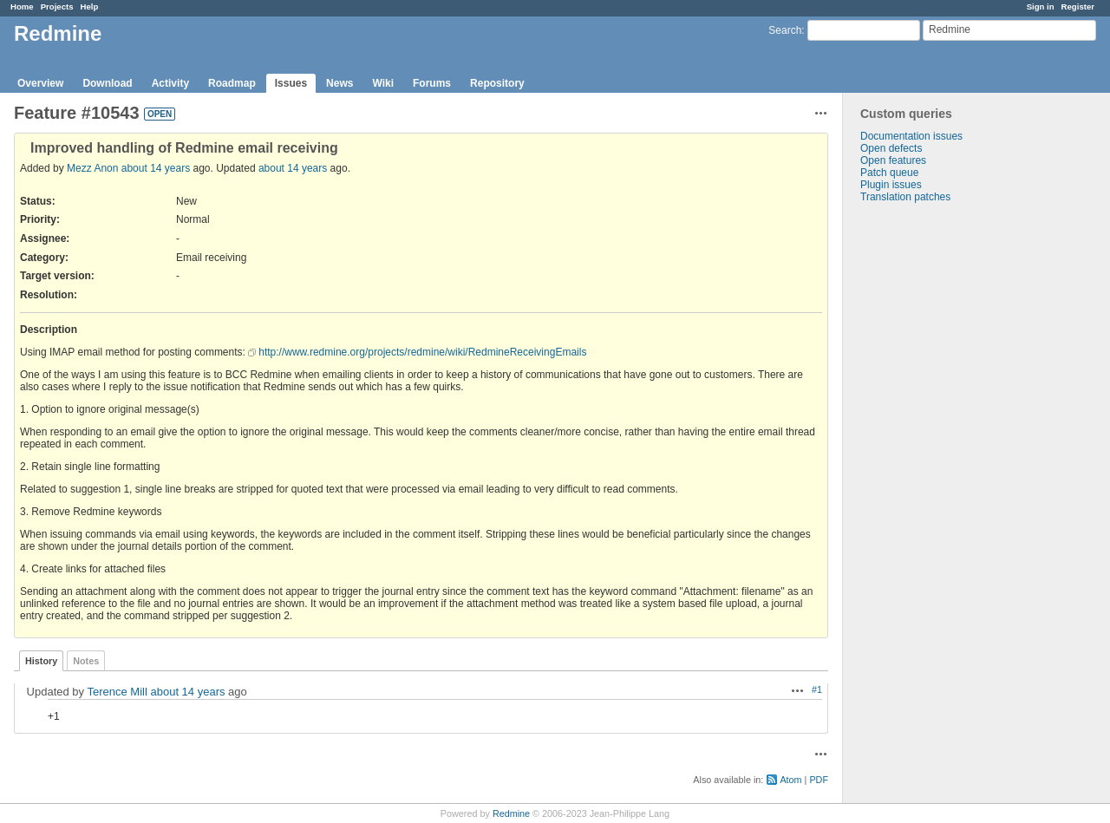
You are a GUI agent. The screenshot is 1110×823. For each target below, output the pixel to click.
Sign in (1040, 6)
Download (107, 83)
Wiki (383, 83)
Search (784, 30)
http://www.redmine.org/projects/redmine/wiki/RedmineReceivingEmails (422, 352)
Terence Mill (117, 691)
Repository (497, 83)
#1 (817, 689)
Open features (893, 160)
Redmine (511, 813)
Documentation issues (911, 136)
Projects (57, 6)
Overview (40, 83)
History (41, 661)
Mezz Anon (92, 168)
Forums (432, 83)
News (339, 83)
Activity (170, 83)
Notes (86, 661)
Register (1077, 6)
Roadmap (232, 83)
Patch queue (889, 173)
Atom (790, 779)
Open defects (891, 148)
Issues (291, 83)
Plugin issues (891, 185)
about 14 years (155, 168)
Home (22, 6)
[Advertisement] (929, 475)
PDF (818, 779)
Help (90, 6)
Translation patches (905, 197)
